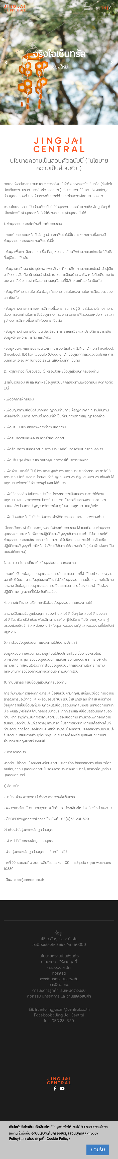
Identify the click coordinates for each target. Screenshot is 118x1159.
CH (111, 8)
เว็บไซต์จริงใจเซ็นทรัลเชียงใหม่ (30, 1127)
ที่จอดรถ (59, 973)
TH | (104, 8)
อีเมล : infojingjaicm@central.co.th (59, 1009)
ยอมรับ (98, 1150)
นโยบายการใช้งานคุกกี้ (59, 962)
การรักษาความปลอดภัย (59, 979)
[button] (112, 62)
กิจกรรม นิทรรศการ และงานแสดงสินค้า (59, 996)
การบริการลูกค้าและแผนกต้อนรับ (59, 991)
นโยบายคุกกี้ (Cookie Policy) (48, 1139)
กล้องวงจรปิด (59, 968)
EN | (96, 8)
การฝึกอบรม (59, 985)
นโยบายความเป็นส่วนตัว (59, 956)
